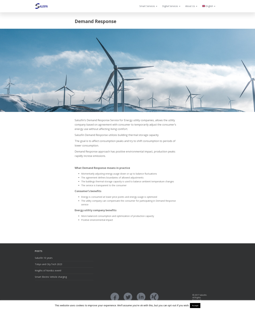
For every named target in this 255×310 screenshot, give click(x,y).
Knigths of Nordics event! (48, 270)
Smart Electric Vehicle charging (51, 276)
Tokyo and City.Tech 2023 (48, 264)
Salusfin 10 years (44, 257)
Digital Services (171, 6)
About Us (191, 6)
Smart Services (148, 6)
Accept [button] (195, 305)
